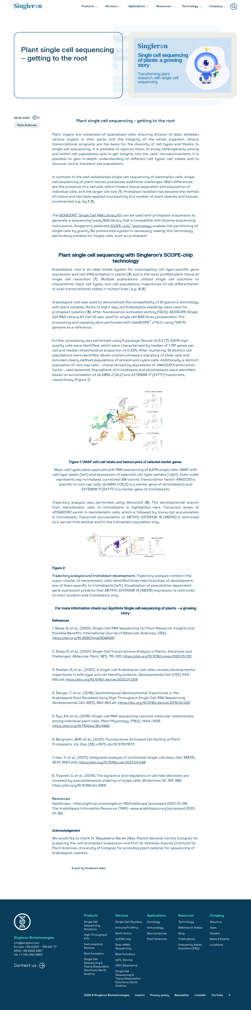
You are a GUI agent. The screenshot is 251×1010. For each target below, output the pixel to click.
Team (213, 926)
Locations (216, 943)
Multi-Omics (123, 932)
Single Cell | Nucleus (128, 920)
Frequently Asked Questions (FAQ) (190, 945)
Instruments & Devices (93, 944)
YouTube (217, 994)
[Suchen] (233, 9)
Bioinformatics (94, 952)
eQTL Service (124, 958)
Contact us (25, 964)
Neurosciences (157, 932)
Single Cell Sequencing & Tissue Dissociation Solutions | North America (96, 965)
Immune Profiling (126, 926)
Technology (188, 9)
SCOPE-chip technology (131, 225)
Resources (160, 9)
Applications (131, 9)
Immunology (155, 926)
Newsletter (182, 994)
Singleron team (95, 867)
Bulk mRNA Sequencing (123, 945)
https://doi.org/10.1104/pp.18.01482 (81, 725)
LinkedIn (200, 994)
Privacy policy (159, 994)
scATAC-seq (123, 938)
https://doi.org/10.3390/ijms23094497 (84, 637)
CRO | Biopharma (126, 964)
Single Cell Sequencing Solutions (92, 924)
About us (216, 920)
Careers (215, 932)
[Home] (28, 9)
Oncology (153, 920)
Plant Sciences (27, 125)
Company (215, 9)
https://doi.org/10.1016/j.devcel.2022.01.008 (101, 679)
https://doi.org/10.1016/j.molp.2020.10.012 (157, 656)
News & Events (219, 938)
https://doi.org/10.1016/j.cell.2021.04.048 (112, 761)
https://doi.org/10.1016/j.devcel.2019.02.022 (154, 702)
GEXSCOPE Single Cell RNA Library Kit (90, 215)
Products (80, 9)
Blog (181, 932)
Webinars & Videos (190, 926)
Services (104, 9)
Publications (186, 938)
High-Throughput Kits (95, 935)
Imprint (140, 994)
